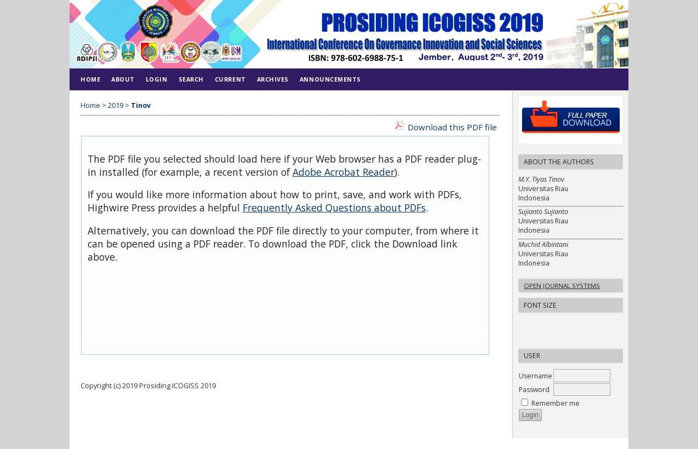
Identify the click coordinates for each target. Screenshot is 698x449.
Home (90, 79)
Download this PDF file (452, 127)
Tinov (141, 105)
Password (534, 389)
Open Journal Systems (562, 285)
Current (230, 79)
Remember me (555, 403)
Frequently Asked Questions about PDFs (334, 207)
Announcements (330, 79)
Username (535, 376)
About (123, 79)
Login (157, 79)
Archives (273, 79)
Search (191, 79)
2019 (115, 105)
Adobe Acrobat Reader (343, 172)
